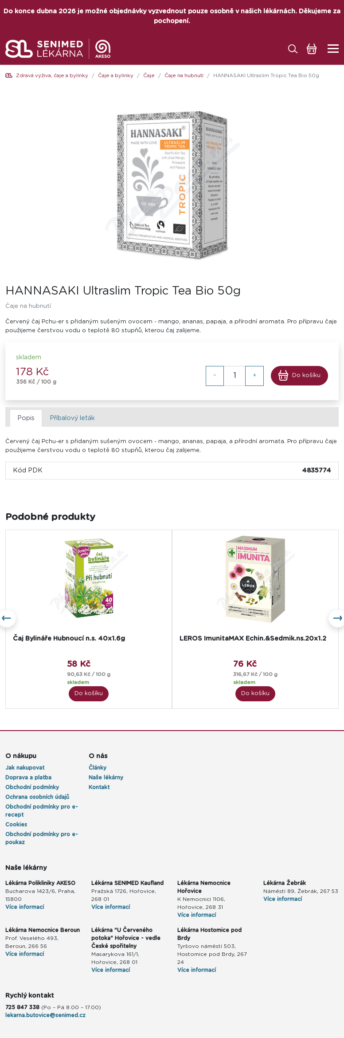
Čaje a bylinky (115, 75)
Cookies (16, 824)
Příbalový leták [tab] (72, 418)
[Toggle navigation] (330, 48)
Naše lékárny (106, 777)
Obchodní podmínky (32, 787)
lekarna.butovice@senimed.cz (45, 1015)
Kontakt (99, 787)
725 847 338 (22, 1007)
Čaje (149, 75)
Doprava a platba (28, 777)
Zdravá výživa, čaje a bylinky (52, 75)
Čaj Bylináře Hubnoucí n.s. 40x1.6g (69, 638)
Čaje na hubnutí (183, 75)
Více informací (24, 907)
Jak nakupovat (24, 768)
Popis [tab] (26, 418)
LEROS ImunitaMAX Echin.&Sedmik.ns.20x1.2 (253, 638)
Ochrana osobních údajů (37, 797)
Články (97, 768)
